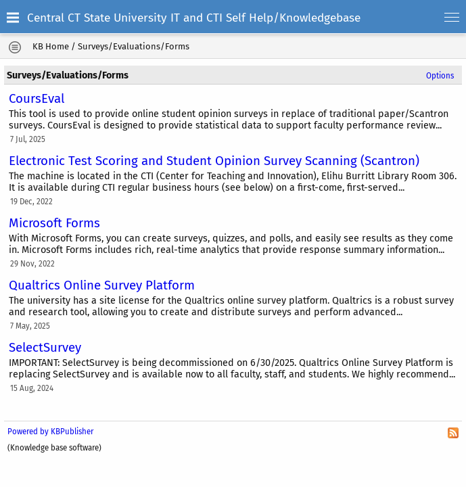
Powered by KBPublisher (50, 431)
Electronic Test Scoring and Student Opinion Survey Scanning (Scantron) (214, 161)
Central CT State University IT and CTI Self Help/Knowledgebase (193, 18)
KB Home (50, 46)
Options (440, 75)
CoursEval (36, 98)
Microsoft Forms (54, 223)
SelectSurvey (45, 347)
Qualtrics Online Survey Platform (102, 285)
